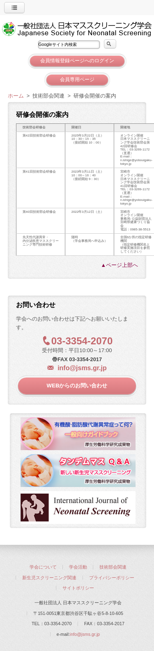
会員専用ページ (77, 79)
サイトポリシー (78, 587)
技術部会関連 (112, 567)
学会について (43, 567)
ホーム (16, 96)
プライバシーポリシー (111, 577)
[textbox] (69, 45)
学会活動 (78, 567)
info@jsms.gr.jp (82, 367)
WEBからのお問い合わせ (77, 385)
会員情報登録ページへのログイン (77, 61)
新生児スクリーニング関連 (49, 577)
